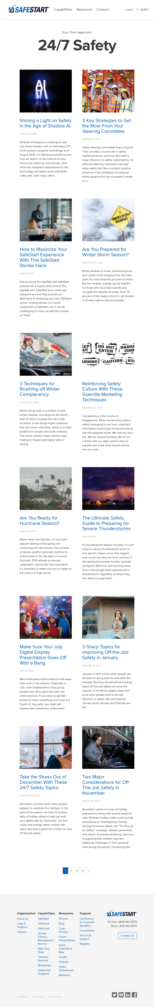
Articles (63, 918)
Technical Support (85, 937)
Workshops (44, 965)
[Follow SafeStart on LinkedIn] (127, 996)
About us (22, 918)
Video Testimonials (66, 968)
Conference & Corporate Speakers (87, 922)
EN (145, 9)
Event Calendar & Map (65, 948)
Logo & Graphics (22, 925)
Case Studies (63, 930)
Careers (21, 932)
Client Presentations (67, 938)
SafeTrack (43, 923)
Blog (65, 32)
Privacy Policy (55, 997)
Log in (129, 9)
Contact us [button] (127, 935)
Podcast (63, 962)
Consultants (87, 930)
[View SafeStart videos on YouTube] (121, 996)
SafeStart (43, 918)
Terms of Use (38, 997)
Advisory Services (43, 958)
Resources (84, 9)
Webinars (64, 975)
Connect (102, 9)
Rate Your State (44, 950)
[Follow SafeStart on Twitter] (114, 996)
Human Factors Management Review (46, 939)
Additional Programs (44, 972)
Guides (63, 957)
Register (85, 944)
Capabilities (63, 9)
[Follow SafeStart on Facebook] (134, 996)
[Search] (137, 9)
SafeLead (43, 928)
